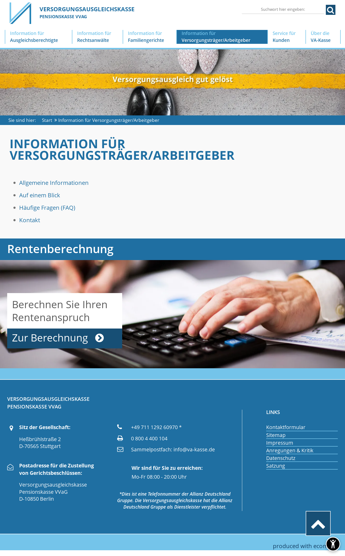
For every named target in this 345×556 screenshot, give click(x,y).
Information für (38, 37)
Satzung (275, 465)
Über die (323, 37)
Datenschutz (280, 458)
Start (47, 120)
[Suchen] (283, 9)
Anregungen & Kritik (289, 450)
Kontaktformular (285, 427)
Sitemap (276, 435)
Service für (287, 37)
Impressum (279, 442)
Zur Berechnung (50, 337)
